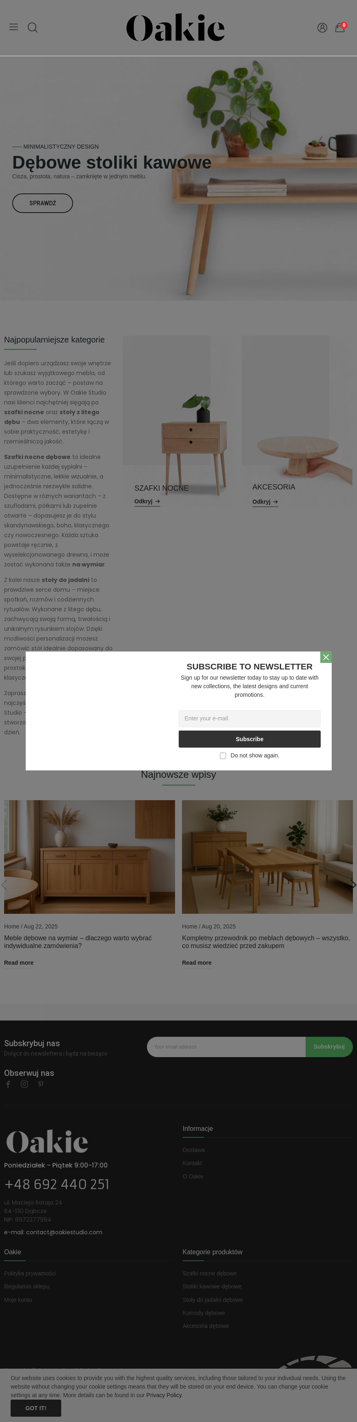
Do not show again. (255, 755)
